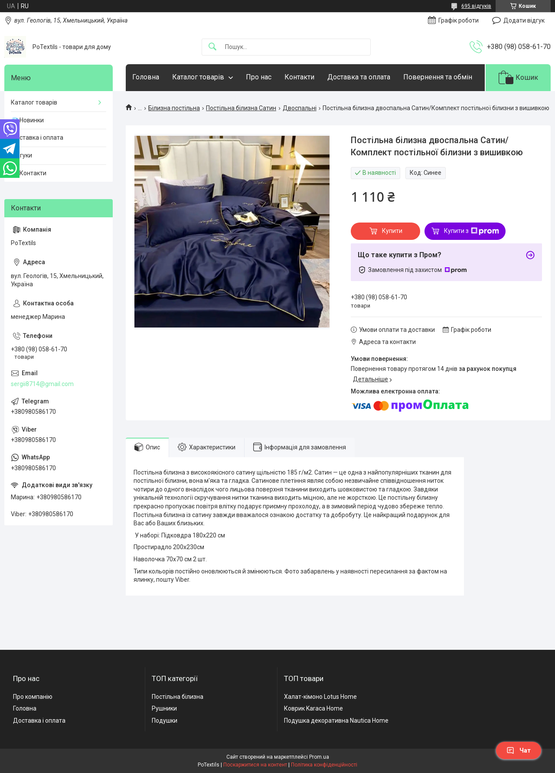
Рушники (164, 708)
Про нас (258, 77)
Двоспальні (300, 108)
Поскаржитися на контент (255, 765)
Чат (518, 750)
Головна (145, 77)
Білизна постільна (174, 108)
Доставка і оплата (37, 137)
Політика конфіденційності (324, 765)
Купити (392, 230)
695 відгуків (476, 6)
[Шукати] (212, 47)
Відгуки (21, 155)
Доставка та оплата (358, 77)
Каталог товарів (198, 77)
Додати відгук (524, 20)
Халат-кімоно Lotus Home (320, 696)
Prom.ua (319, 757)
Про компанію (32, 696)
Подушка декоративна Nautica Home (336, 720)
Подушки (164, 720)
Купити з (471, 231)
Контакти (299, 77)
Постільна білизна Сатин (241, 108)
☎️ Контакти (28, 173)
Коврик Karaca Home (313, 708)
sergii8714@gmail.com (42, 383)
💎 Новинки (27, 120)
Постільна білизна (177, 696)
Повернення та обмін (437, 77)
